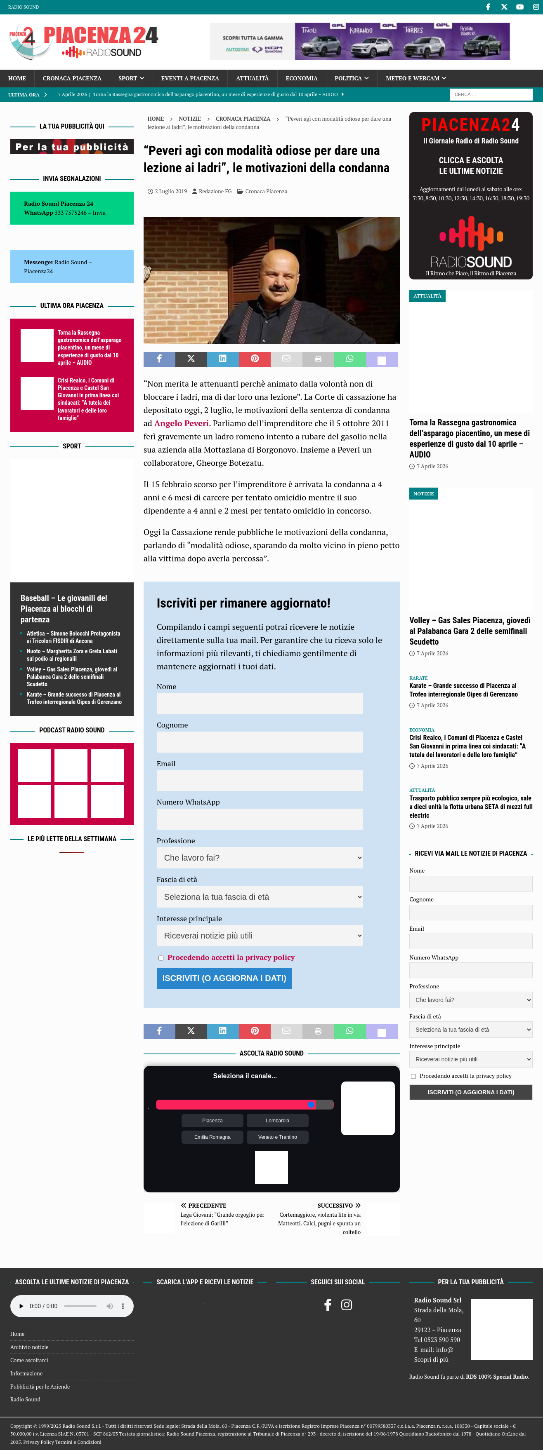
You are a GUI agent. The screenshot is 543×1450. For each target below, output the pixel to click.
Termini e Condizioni (78, 1442)
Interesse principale (189, 918)
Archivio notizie (29, 1347)
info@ (445, 1349)
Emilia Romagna (212, 1137)
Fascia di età (177, 879)
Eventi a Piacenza (190, 78)
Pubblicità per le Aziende (40, 1386)
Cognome (172, 725)
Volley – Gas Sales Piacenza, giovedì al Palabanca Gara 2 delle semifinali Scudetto (72, 676)
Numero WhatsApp (188, 802)
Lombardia (278, 1121)
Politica (348, 78)
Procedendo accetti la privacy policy (231, 957)
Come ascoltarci (29, 1360)
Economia (302, 78)
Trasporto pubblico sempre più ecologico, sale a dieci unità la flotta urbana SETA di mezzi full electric (471, 806)
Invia (99, 212)
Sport (127, 78)
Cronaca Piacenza (72, 78)
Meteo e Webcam (412, 78)
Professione (176, 840)
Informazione (26, 1373)
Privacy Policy (38, 1442)
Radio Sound (23, 7)
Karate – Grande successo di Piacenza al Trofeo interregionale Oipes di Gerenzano (463, 690)
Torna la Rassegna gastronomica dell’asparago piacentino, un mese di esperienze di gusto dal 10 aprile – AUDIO (90, 347)
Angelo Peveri (181, 423)
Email (166, 763)
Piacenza (212, 1121)
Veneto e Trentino (277, 1137)
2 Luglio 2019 (171, 191)
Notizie (190, 118)
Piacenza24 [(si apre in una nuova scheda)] (38, 271)
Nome (167, 686)
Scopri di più (431, 1359)
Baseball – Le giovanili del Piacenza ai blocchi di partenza (64, 608)
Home (17, 78)
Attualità (252, 78)
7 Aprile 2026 (432, 466)
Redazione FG (215, 191)
